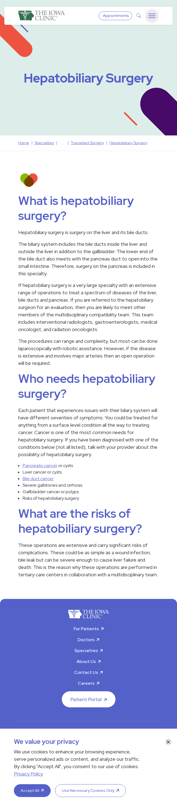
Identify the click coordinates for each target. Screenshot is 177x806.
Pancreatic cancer (40, 465)
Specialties (86, 650)
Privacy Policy (28, 774)
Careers (86, 683)
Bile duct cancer (38, 478)
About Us (86, 661)
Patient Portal (86, 699)
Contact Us (86, 672)
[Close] (168, 742)
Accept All (30, 790)
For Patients (86, 629)
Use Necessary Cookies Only (88, 790)
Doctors (86, 640)
